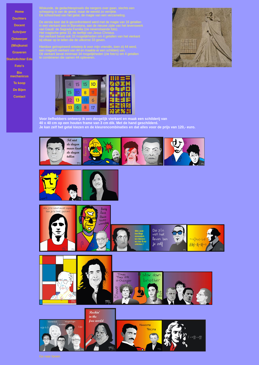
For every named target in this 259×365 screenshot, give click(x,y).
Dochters (19, 18)
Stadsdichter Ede (19, 59)
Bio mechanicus (19, 74)
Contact (19, 96)
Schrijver (19, 32)
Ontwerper (19, 38)
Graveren (19, 52)
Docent (19, 25)
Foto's (19, 66)
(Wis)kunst (19, 45)
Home (19, 11)
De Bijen (19, 89)
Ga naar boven (49, 356)
